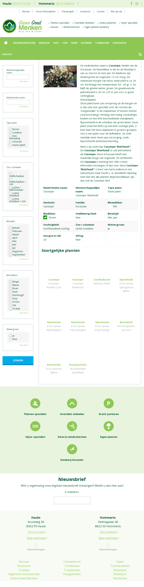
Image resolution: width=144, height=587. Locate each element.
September (17, 254)
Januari (14, 227)
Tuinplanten (72, 562)
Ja (11, 335)
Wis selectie (24, 81)
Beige (14, 281)
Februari (15, 231)
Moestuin (120, 566)
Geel (13, 291)
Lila (12, 305)
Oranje (14, 308)
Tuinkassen (72, 558)
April (13, 238)
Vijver (120, 554)
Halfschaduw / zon (17, 181)
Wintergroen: (13, 329)
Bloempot (120, 562)
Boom (14, 129)
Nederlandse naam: (16, 97)
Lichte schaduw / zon (17, 200)
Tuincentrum (72, 554)
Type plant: (12, 122)
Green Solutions (105, 580)
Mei (12, 241)
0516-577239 (21, 4)
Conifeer (15, 132)
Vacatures (24, 558)
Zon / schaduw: (14, 167)
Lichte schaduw (14, 194)
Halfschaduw (16, 174)
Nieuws (24, 554)
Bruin (13, 288)
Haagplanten (72, 566)
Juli (12, 248)
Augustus (16, 251)
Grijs (13, 298)
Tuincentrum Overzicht (131, 580)
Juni (12, 244)
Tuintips (24, 562)
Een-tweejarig (14, 137)
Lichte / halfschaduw (16, 188)
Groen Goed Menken (23, 570)
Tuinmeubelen (120, 558)
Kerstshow (120, 570)
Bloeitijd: (11, 221)
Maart (14, 234)
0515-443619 (65, 4)
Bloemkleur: (12, 275)
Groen (14, 301)
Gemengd (16, 295)
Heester (15, 141)
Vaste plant (17, 145)
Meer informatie (36, 530)
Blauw (14, 285)
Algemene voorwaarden (24, 566)
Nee (13, 339)
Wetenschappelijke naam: (16, 71)
